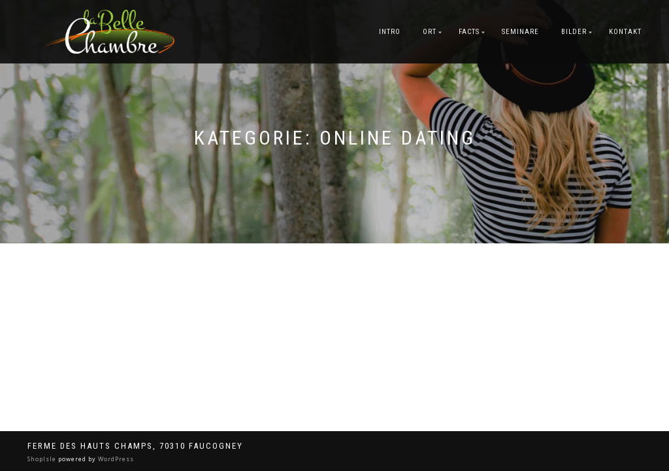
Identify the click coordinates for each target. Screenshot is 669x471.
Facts (469, 31)
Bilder (574, 31)
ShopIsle (42, 459)
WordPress (115, 459)
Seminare (520, 31)
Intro (389, 31)
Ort (429, 31)
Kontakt (625, 31)
